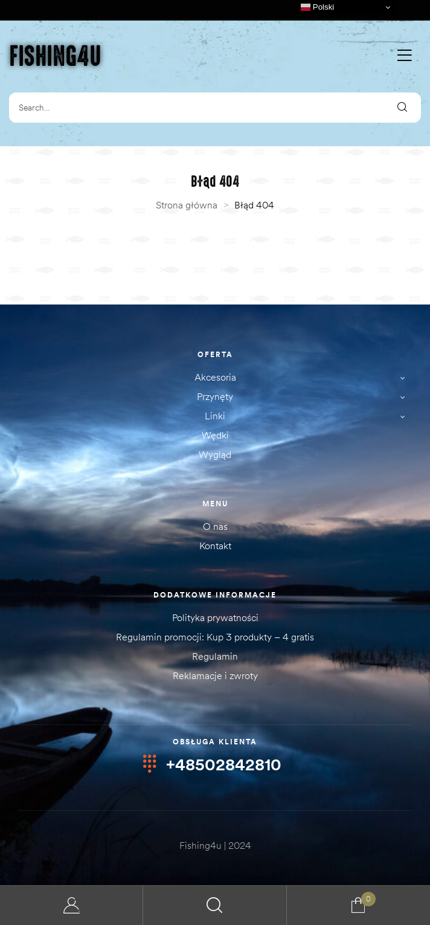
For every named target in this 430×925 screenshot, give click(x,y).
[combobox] (195, 107)
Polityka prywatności (215, 617)
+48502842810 (223, 765)
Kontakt (215, 546)
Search (214, 905)
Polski (317, 7)
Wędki (215, 435)
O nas (215, 526)
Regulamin (215, 656)
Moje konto (71, 905)
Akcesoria (303, 378)
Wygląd (215, 454)
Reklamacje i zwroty (215, 675)
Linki (308, 416)
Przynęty (304, 397)
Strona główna (186, 205)
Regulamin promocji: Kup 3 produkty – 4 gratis (215, 637)
